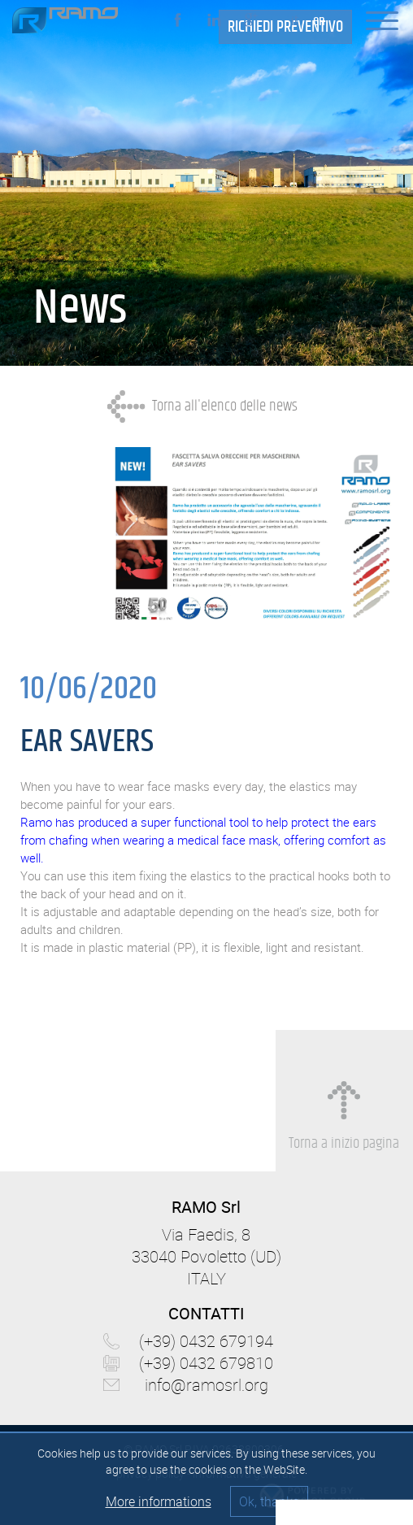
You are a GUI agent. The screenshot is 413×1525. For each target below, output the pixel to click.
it (294, 21)
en (319, 21)
